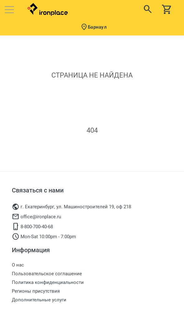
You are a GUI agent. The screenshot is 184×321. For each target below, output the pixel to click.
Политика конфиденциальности (48, 282)
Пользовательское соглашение (47, 273)
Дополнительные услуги (39, 300)
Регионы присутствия (36, 291)
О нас (18, 265)
